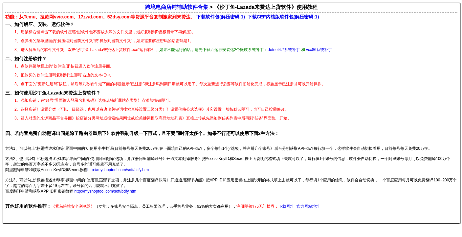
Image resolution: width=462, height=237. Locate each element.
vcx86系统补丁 (319, 49)
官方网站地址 (308, 206)
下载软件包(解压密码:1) (220, 16)
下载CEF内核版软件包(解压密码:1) (283, 16)
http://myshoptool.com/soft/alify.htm (118, 170)
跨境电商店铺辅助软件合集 (176, 7)
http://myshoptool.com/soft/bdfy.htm (105, 191)
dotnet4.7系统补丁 (284, 49)
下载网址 (286, 206)
